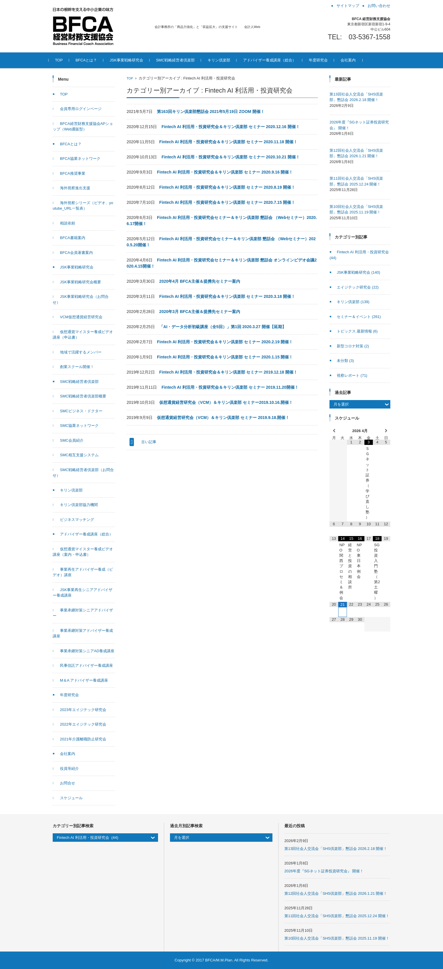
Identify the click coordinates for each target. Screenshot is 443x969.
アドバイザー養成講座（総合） (273, 60)
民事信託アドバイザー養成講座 (86, 665)
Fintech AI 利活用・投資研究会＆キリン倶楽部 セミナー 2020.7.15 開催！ (227, 202)
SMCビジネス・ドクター (81, 411)
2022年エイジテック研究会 (83, 724)
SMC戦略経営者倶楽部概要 (83, 396)
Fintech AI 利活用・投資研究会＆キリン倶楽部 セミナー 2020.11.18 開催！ (228, 141)
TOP (63, 60)
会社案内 (352, 60)
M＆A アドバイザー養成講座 (84, 680)
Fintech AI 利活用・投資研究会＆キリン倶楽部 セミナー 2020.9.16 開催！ (225, 172)
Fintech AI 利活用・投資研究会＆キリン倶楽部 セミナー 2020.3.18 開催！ (227, 296)
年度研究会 (322, 60)
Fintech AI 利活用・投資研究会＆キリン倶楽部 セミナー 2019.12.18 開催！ (228, 372)
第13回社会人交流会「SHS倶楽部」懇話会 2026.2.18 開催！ (335, 848)
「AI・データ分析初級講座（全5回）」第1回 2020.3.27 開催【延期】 (222, 326)
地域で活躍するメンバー (81, 352)
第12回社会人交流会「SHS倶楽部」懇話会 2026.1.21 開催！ (335, 893)
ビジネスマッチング (77, 519)
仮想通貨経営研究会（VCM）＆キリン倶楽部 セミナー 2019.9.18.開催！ (223, 417)
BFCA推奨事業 (72, 173)
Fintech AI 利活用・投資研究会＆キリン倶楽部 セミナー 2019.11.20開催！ (230, 387)
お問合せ (67, 783)
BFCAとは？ (90, 60)
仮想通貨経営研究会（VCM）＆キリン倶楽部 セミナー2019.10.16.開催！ (226, 402)
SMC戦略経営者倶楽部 (179, 60)
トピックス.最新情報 (357, 331)
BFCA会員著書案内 (76, 252)
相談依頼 (67, 223)
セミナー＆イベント (359, 316)
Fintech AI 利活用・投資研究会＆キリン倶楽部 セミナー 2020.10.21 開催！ (231, 157)
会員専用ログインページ (81, 109)
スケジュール (71, 798)
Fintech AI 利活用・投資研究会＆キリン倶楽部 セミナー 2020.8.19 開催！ (227, 187)
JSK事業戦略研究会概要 (80, 282)
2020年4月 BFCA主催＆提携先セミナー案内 (199, 281)
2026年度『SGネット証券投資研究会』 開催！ (324, 871)
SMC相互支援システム (79, 455)
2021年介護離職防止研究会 (83, 739)
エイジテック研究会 (358, 287)
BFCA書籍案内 (72, 238)
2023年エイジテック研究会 (83, 710)
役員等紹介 (69, 768)
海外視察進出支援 (75, 188)
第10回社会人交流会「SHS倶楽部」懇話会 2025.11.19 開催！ (336, 938)
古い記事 (148, 442)
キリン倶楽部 (223, 60)
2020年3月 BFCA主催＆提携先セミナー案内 (199, 311)
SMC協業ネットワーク (79, 425)
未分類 (345, 360)
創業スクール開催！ (77, 367)
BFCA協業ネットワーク (80, 158)
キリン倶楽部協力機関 (79, 505)
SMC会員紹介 (72, 440)
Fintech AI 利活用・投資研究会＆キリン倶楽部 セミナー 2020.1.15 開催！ (225, 357)
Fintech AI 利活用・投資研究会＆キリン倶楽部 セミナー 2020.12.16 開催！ (231, 126)
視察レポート (352, 375)
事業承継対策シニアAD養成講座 (87, 651)
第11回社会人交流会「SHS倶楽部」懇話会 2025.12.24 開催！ (336, 916)
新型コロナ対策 (353, 346)
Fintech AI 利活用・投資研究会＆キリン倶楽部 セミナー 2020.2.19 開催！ (225, 341)
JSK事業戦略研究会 (130, 60)
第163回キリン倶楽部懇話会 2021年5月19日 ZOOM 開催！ (211, 111)
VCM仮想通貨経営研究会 (81, 317)
